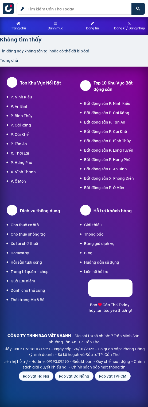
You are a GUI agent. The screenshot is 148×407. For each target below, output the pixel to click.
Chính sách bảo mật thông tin (98, 367)
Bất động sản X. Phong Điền (109, 178)
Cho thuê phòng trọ (28, 234)
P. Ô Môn (18, 181)
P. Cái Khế (20, 134)
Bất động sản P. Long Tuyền (108, 150)
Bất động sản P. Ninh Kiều (107, 103)
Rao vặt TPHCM (112, 376)
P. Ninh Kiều (21, 96)
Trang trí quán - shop (30, 271)
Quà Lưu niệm (23, 280)
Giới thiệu (93, 224)
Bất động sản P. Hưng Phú (107, 159)
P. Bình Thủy (22, 115)
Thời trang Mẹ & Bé (27, 299)
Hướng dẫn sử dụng (101, 262)
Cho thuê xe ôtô (25, 224)
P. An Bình (20, 106)
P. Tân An (19, 143)
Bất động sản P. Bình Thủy (107, 140)
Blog (88, 252)
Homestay (20, 252)
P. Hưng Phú (21, 162)
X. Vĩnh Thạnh (23, 171)
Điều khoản (82, 361)
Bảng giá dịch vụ (99, 243)
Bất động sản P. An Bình (105, 168)
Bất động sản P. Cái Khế (105, 131)
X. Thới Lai (20, 153)
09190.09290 (57, 361)
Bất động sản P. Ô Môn (104, 187)
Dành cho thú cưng (28, 290)
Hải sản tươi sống (26, 262)
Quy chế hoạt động (113, 361)
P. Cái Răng (21, 125)
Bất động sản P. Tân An (104, 122)
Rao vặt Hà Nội (36, 376)
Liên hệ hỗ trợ (96, 271)
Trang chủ (9, 60)
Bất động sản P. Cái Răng (106, 112)
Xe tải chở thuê (24, 243)
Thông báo (93, 234)
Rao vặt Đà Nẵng (74, 376)
